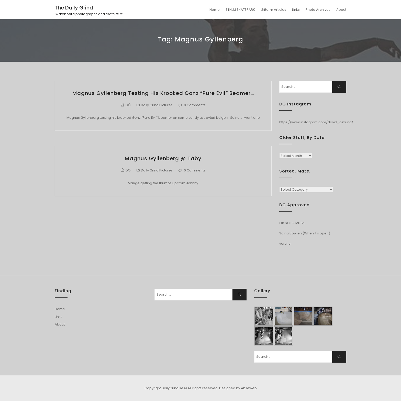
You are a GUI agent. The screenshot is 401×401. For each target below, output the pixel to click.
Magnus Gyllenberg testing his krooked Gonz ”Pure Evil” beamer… (163, 93)
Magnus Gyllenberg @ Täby (163, 158)
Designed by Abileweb (238, 388)
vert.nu (285, 243)
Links (296, 9)
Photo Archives (318, 9)
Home (214, 9)
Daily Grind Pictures (157, 105)
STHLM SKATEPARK (240, 9)
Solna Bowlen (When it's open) (304, 233)
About (341, 9)
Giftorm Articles (273, 9)
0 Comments (194, 105)
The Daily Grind (74, 7)
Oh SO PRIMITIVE (292, 223)
